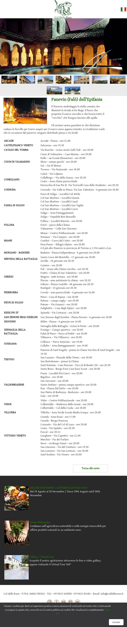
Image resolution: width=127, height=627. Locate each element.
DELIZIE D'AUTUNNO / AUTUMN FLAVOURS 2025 (58, 488)
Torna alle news (90, 468)
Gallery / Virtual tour (42, 557)
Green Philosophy (40, 522)
